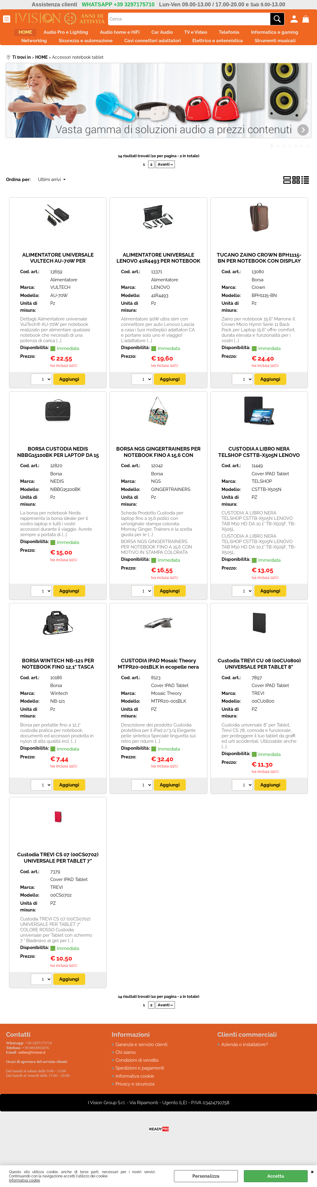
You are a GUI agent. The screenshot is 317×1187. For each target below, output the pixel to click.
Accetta (275, 1176)
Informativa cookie (24, 1180)
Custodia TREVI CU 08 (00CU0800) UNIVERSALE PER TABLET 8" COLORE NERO (259, 688)
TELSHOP (262, 502)
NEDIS (57, 502)
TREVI (258, 714)
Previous (10, 125)
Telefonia (274, 34)
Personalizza (205, 1176)
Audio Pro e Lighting (86, 34)
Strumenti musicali (192, 60)
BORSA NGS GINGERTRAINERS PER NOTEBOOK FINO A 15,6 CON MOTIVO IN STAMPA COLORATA (158, 476)
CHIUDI (312, 1171)
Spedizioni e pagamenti (140, 1089)
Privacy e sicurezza (135, 1105)
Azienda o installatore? (244, 1066)
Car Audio (194, 34)
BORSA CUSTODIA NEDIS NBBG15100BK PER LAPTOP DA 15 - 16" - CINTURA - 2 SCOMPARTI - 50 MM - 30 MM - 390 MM (58, 479)
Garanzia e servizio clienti (141, 1066)
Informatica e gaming (63, 47)
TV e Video (234, 34)
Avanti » (165, 185)
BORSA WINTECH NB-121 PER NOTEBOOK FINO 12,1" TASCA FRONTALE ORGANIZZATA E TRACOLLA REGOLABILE (58, 691)
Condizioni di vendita (137, 1082)
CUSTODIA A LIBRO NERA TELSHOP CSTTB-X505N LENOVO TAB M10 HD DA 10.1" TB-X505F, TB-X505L (259, 479)
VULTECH (60, 308)
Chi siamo (126, 1073)
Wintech (59, 714)
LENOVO (160, 308)
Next (307, 125)
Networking (118, 47)
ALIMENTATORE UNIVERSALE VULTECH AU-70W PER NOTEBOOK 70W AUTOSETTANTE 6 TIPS (58, 285)
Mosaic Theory (166, 714)
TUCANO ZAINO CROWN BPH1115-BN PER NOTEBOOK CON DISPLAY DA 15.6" (259, 282)
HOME (38, 34)
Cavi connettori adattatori (249, 47)
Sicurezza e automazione (176, 47)
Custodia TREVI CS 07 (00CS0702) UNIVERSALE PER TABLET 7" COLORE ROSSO (57, 882)
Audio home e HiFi (146, 34)
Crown (258, 308)
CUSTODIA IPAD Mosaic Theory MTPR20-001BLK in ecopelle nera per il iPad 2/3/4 (158, 688)
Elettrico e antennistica (129, 60)
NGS (156, 502)
